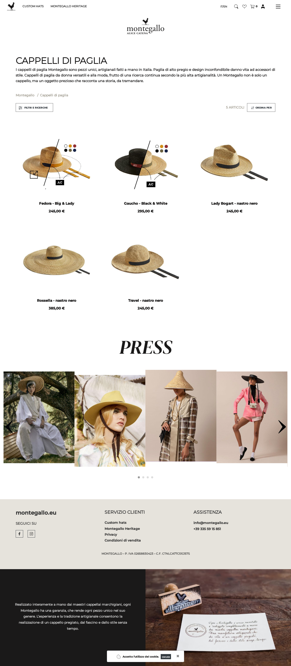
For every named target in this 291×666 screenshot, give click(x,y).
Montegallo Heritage (122, 529)
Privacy (111, 534)
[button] (244, 6)
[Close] (166, 656)
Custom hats (115, 522)
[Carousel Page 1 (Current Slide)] (139, 477)
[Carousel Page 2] (143, 477)
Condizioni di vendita (123, 540)
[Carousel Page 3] (148, 477)
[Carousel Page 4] (152, 477)
